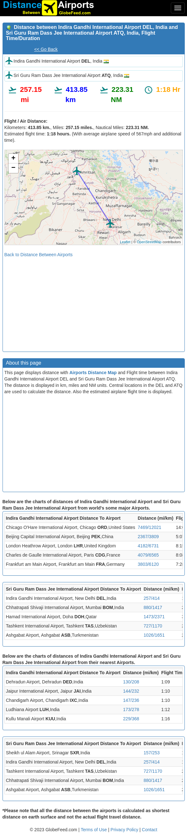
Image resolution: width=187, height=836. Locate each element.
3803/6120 (148, 564)
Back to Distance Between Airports (38, 254)
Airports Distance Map (93, 372)
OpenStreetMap (149, 242)
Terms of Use (94, 829)
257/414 (152, 598)
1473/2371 (154, 616)
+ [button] (13, 158)
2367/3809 (148, 536)
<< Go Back (46, 49)
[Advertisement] (93, 302)
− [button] (13, 168)
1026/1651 (154, 635)
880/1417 (153, 607)
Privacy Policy (125, 829)
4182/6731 (148, 545)
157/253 (152, 752)
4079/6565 (148, 555)
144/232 (131, 691)
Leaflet (125, 242)
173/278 (131, 709)
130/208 (131, 681)
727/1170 (153, 625)
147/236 (131, 700)
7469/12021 (149, 527)
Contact (149, 829)
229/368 (131, 718)
